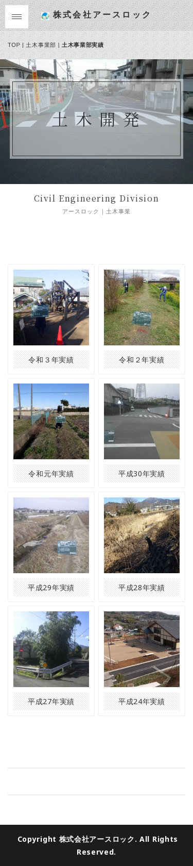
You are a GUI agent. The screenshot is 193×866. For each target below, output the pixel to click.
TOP (14, 45)
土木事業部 (41, 45)
